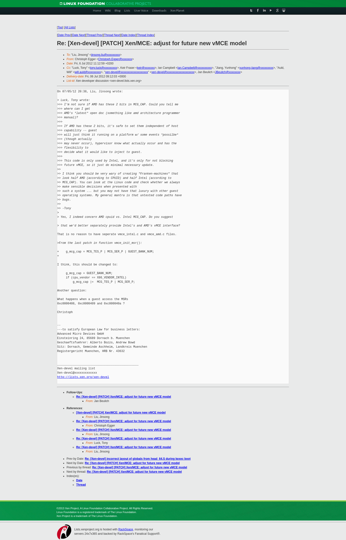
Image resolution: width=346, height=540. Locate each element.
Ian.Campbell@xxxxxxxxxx (195, 67)
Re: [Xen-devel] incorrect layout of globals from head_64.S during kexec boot (138, 458)
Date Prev (64, 35)
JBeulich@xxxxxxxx (228, 72)
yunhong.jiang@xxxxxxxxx (256, 67)
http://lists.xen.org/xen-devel (83, 377)
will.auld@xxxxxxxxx (88, 72)
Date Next (78, 35)
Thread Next (112, 35)
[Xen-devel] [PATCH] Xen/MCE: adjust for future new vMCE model (121, 412)
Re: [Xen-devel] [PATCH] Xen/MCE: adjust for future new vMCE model (123, 396)
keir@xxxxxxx (146, 67)
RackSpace (125, 529)
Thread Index (145, 35)
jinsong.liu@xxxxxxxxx (105, 55)
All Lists (70, 27)
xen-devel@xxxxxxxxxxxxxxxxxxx (126, 72)
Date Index (129, 35)
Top (60, 27)
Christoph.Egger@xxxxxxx (115, 59)
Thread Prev (94, 35)
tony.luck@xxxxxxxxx (103, 67)
